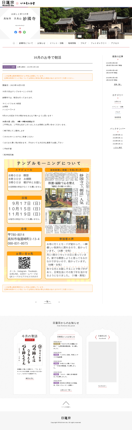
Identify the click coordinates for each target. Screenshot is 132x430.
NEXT (59, 302)
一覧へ (47, 302)
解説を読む (30, 378)
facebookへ (102, 386)
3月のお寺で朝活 (111, 73)
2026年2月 (116, 140)
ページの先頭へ (66, 407)
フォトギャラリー (99, 43)
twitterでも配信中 (28, 374)
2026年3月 (116, 137)
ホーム (14, 43)
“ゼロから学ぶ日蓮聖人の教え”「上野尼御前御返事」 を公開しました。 (66, 346)
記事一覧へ (118, 84)
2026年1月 (116, 143)
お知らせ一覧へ (66, 390)
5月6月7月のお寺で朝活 (114, 65)
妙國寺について (26, 43)
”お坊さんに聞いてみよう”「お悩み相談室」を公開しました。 (65, 365)
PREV (36, 302)
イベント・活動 (57, 43)
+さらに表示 (118, 147)
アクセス (115, 43)
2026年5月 (116, 134)
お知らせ (41, 43)
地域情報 (72, 43)
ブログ (84, 43)
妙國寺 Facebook (15, 32)
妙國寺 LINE (24, 32)
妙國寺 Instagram (20, 32)
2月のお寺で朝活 (111, 80)
